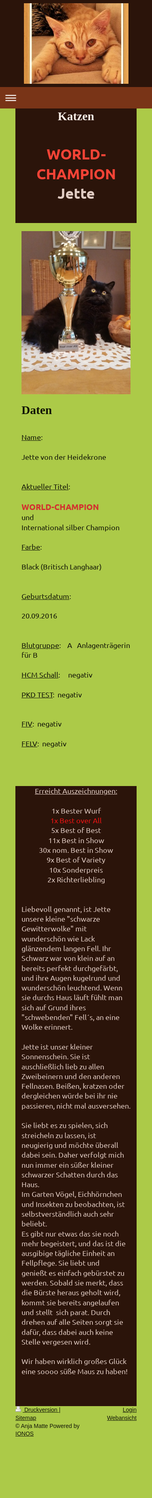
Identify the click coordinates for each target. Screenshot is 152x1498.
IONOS (24, 1433)
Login (130, 1410)
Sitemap (25, 1418)
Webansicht (122, 1418)
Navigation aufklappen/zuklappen (76, 97)
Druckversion (37, 1410)
